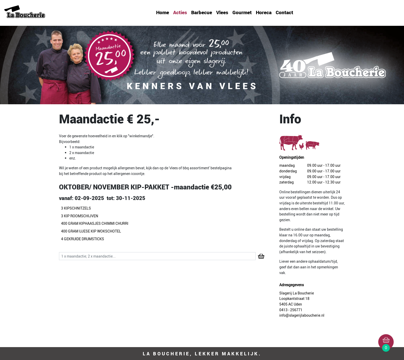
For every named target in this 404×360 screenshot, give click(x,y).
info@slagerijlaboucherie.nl (301, 315)
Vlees (222, 12)
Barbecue (201, 12)
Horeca (264, 12)
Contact (284, 12)
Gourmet (242, 12)
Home (162, 12)
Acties (180, 12)
